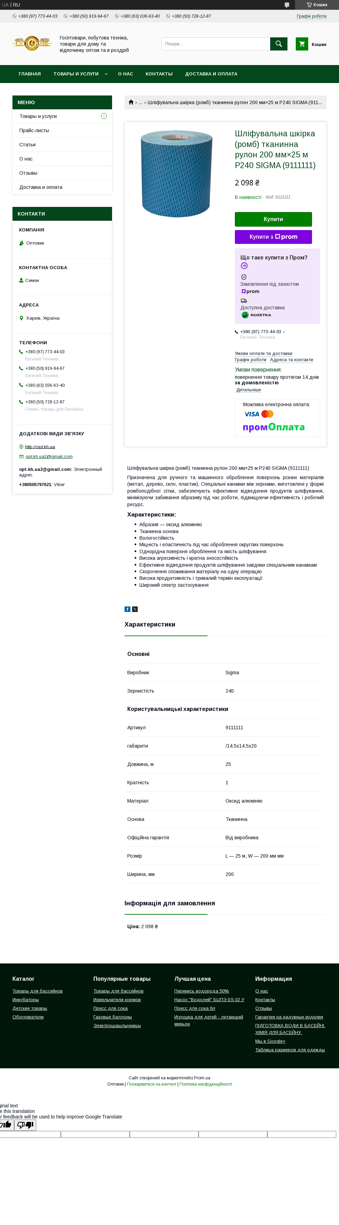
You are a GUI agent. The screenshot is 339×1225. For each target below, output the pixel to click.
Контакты (159, 73)
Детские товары (29, 1008)
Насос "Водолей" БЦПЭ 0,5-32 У (209, 999)
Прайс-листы (34, 130)
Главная (30, 73)
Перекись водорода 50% (201, 991)
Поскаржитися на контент (151, 1084)
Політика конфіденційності (206, 1084)
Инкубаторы (25, 999)
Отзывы (28, 173)
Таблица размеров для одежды (290, 1049)
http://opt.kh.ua (40, 446)
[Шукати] (278, 44)
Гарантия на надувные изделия (289, 1017)
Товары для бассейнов (37, 991)
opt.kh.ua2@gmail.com (49, 456)
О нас (125, 73)
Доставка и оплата (211, 73)
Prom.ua (202, 1078)
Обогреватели (28, 1017)
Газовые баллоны (112, 1017)
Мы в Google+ (270, 1041)
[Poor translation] (25, 1125)
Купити (273, 219)
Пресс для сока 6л (194, 1008)
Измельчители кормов (117, 999)
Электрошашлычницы (117, 1025)
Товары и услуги (76, 73)
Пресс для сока (110, 1008)
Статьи (27, 144)
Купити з (273, 237)
